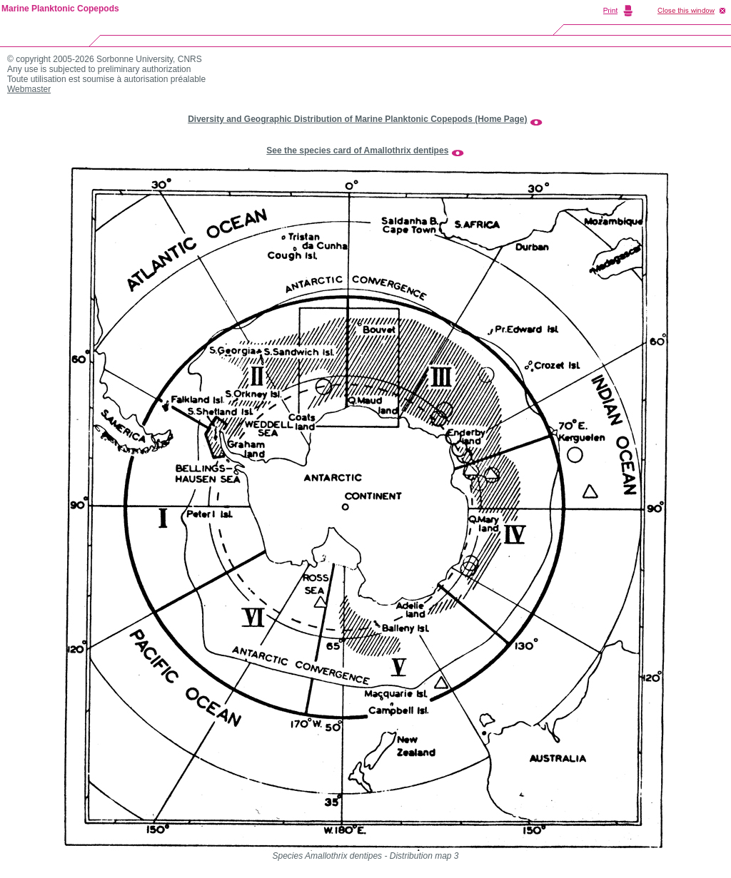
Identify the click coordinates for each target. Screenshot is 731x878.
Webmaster (29, 89)
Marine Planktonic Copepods (60, 9)
